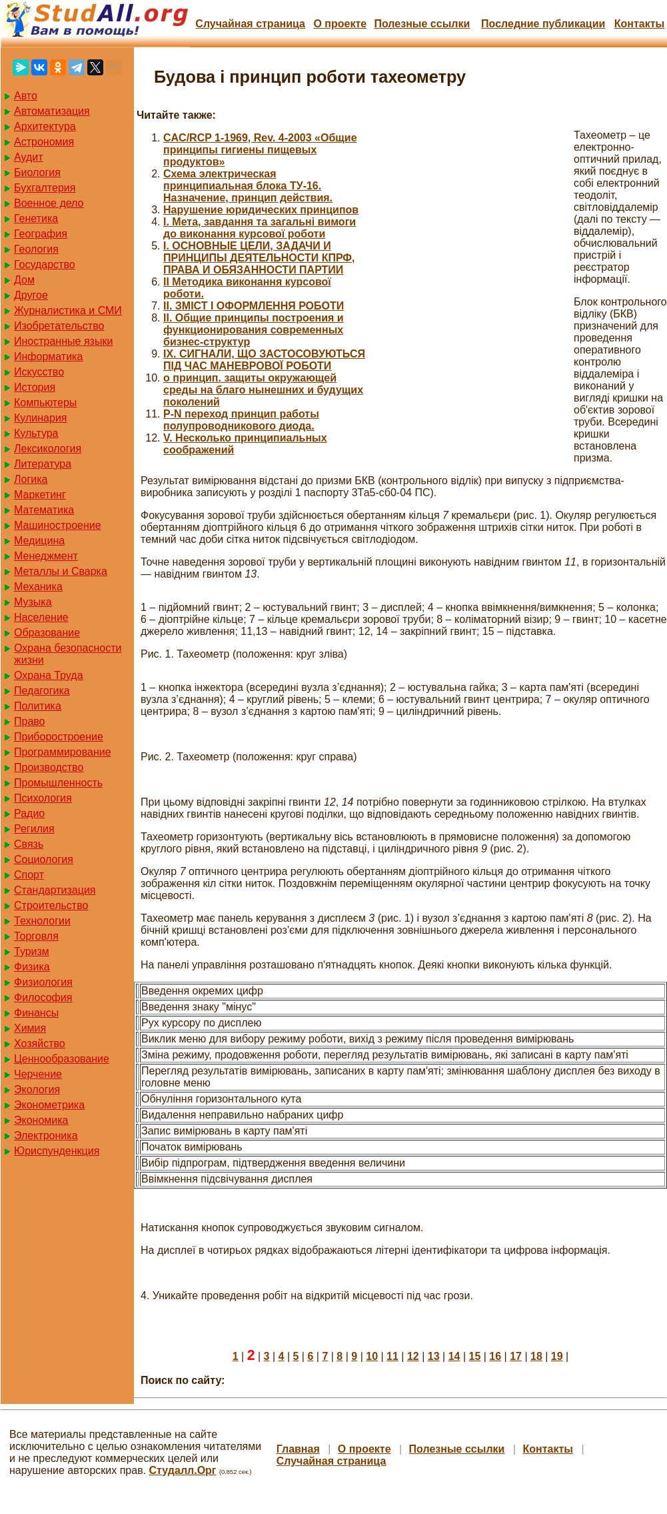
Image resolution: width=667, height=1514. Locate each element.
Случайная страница (250, 23)
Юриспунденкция (56, 1151)
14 (454, 1356)
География (40, 233)
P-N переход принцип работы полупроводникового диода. (241, 420)
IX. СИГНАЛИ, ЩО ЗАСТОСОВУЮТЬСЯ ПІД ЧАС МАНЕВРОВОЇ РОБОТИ (264, 359)
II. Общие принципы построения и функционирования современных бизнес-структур (253, 329)
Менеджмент (46, 556)
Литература (42, 464)
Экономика (41, 1120)
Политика (37, 706)
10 (372, 1356)
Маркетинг (40, 494)
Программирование (62, 752)
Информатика (48, 356)
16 (495, 1356)
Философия (43, 997)
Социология (43, 859)
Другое (31, 295)
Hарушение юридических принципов (260, 209)
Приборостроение (58, 736)
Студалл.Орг (183, 1470)
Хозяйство (39, 1043)
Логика (30, 479)
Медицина (39, 540)
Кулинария (40, 418)
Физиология (43, 982)
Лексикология (47, 448)
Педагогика (42, 690)
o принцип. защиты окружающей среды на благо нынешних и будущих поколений (263, 390)
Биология (37, 172)
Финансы (36, 1012)
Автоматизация (52, 111)
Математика (44, 510)
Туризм (31, 951)
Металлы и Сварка (60, 571)
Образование (47, 632)
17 (516, 1356)
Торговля (36, 936)
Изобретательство (59, 325)
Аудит (28, 157)
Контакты (639, 23)
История (34, 387)
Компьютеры (45, 402)
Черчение (38, 1074)
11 (392, 1356)
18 (536, 1356)
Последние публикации (543, 23)
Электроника (46, 1135)
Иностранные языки (63, 341)
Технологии (42, 920)
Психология (43, 798)
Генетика (36, 218)
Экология (37, 1089)
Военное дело (49, 203)
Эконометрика (49, 1104)
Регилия (34, 828)
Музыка (33, 602)
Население (41, 617)
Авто (25, 95)
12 (413, 1356)
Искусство (39, 371)
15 (474, 1356)
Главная (298, 1449)
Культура (36, 433)
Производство (48, 767)
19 (557, 1356)
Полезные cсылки (422, 23)
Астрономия (44, 141)
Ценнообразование (61, 1058)
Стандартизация (54, 890)
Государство (44, 264)
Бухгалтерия (44, 187)
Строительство (51, 905)
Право (29, 721)
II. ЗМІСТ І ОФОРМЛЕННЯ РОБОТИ (253, 305)
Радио (29, 813)
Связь (28, 844)
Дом (24, 279)
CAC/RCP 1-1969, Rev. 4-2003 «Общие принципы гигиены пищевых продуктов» (260, 149)
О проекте (339, 23)
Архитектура (45, 126)
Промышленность (58, 782)
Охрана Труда (48, 675)
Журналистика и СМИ (68, 310)
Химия (30, 1028)
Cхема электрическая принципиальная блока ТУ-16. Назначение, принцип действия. (248, 185)
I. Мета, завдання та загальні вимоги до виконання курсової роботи (259, 227)
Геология (36, 249)
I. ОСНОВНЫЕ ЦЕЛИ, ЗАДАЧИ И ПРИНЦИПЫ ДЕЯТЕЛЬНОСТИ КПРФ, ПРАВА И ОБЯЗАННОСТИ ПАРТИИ (258, 257)
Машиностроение (57, 525)
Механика (38, 586)
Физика (32, 966)
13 (434, 1356)
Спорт (29, 874)
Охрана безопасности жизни (67, 654)
